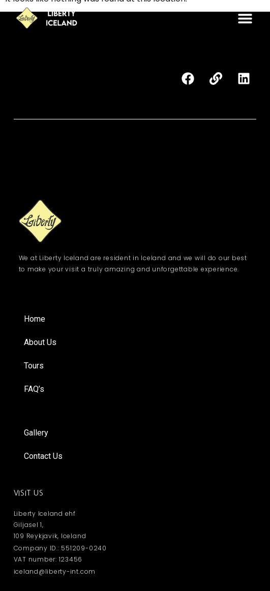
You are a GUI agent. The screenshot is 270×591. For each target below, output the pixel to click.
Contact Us (43, 456)
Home (34, 319)
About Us (40, 342)
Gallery (36, 433)
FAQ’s (34, 389)
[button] (244, 18)
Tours (34, 365)
